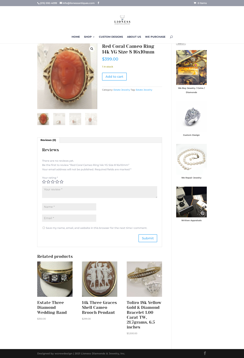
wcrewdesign (63, 353)
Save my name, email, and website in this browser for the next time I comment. (96, 227)
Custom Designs (111, 37)
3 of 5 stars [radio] (53, 182)
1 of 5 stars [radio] (44, 182)
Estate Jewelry (122, 89)
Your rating (50, 177)
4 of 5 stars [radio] (57, 182)
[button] (92, 49)
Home (76, 37)
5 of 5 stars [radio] (61, 182)
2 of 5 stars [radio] (48, 182)
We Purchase (155, 37)
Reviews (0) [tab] (48, 140)
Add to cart (114, 76)
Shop (88, 37)
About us (134, 37)
